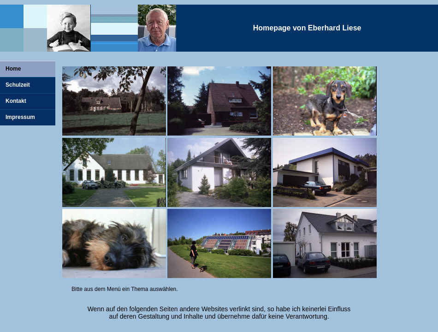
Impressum (20, 117)
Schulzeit (18, 85)
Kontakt (16, 101)
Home (13, 68)
